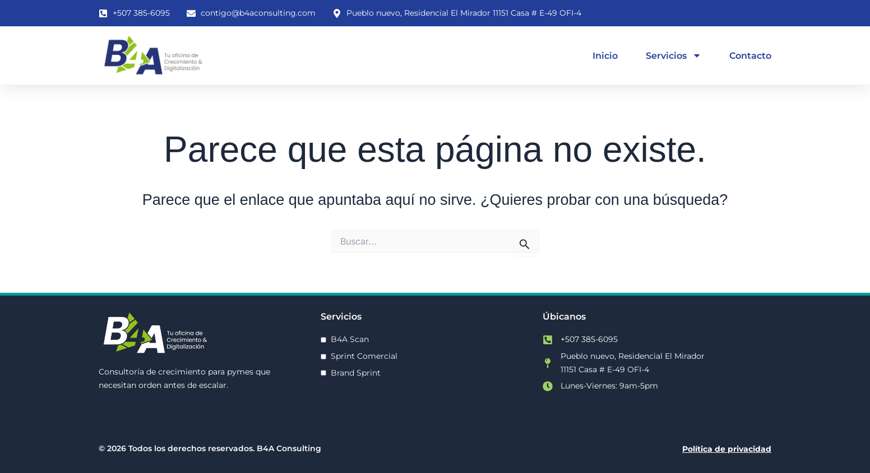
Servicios (673, 55)
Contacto (750, 55)
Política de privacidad (726, 449)
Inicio (605, 55)
